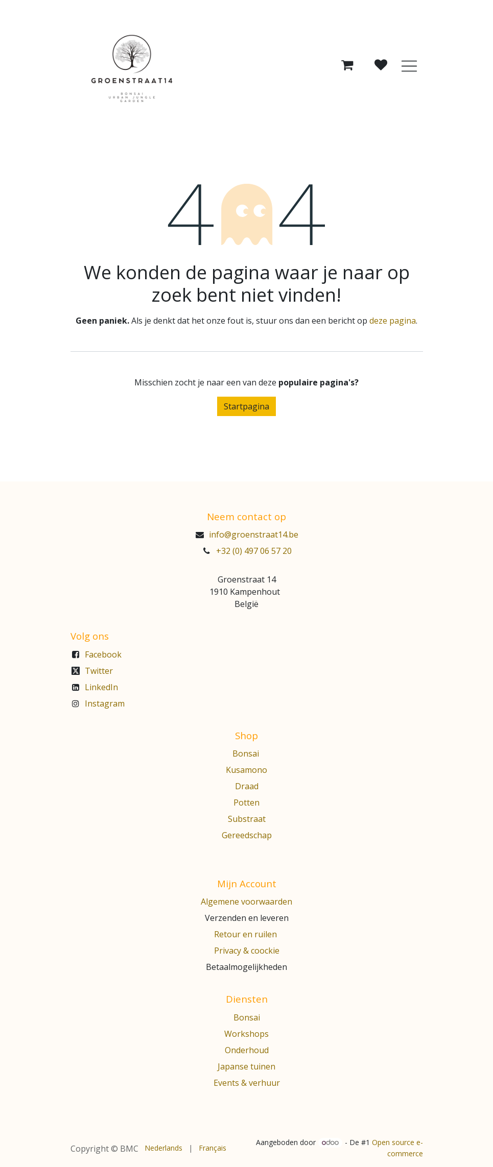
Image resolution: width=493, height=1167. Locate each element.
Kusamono (246, 769)
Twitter (99, 670)
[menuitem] (163, 1148)
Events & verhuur (247, 1082)
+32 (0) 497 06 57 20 (254, 550)
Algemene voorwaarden (246, 901)
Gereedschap (247, 835)
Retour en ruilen (245, 934)
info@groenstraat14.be (253, 534)
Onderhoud (247, 1050)
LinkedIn (101, 687)
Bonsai (246, 753)
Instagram (105, 703)
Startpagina (246, 406)
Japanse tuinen (246, 1066)
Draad (247, 786)
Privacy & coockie (246, 950)
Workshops (246, 1033)
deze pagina (392, 320)
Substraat (247, 818)
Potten (246, 802)
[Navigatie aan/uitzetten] (409, 65)
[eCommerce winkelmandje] (347, 65)
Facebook (103, 654)
